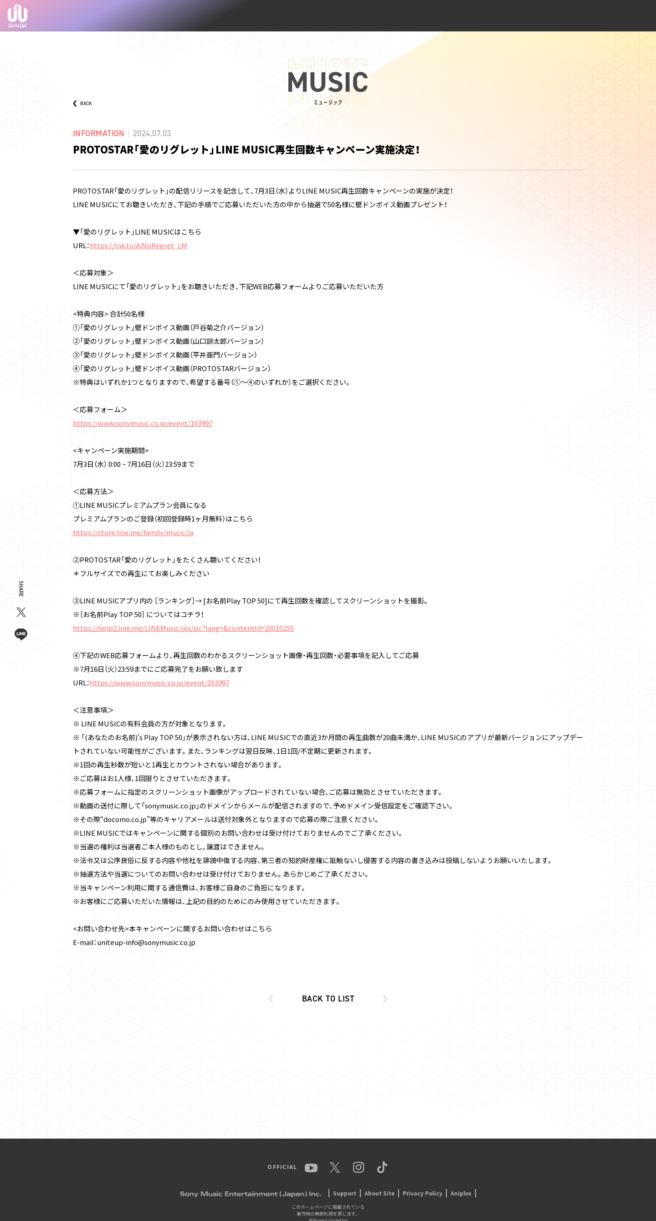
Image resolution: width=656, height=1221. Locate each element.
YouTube (536, 16)
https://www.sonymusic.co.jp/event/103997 (142, 423)
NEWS (369, 16)
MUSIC (470, 16)
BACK (86, 103)
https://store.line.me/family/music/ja (133, 532)
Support (344, 1193)
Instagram (590, 16)
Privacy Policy (422, 1193)
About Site (379, 1193)
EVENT (501, 16)
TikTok (627, 16)
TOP (342, 16)
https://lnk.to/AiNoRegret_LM (138, 245)
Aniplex (461, 1193)
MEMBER (403, 16)
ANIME (438, 16)
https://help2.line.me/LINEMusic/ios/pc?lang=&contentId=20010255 (183, 628)
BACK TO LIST (328, 998)
